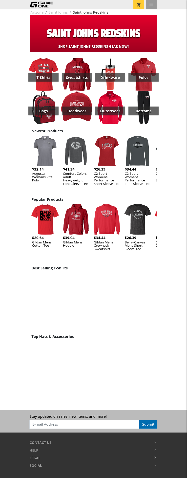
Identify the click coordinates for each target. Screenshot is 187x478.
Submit (148, 424)
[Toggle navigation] (151, 4)
